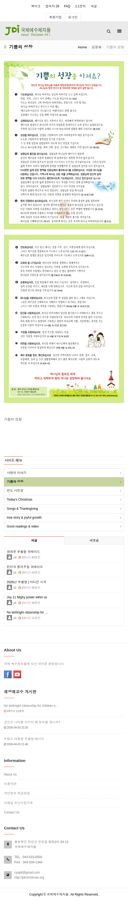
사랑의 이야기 (16, 473)
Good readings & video (23, 526)
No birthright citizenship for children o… (31, 706)
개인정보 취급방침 (17, 793)
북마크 (35, 6)
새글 (94, 6)
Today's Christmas (19, 499)
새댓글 (94, 540)
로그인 (73, 17)
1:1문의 (80, 6)
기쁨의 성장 (15, 482)
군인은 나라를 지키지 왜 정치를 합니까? (32, 722)
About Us (10, 774)
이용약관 (10, 784)
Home (82, 47)
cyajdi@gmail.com (27, 872)
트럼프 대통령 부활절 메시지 (24, 739)
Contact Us (11, 812)
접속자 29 (52, 6)
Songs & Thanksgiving (22, 508)
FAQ (67, 6)
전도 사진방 (15, 490)
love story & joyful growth (24, 517)
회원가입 (55, 17)
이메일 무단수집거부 (18, 803)
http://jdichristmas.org (29, 877)
